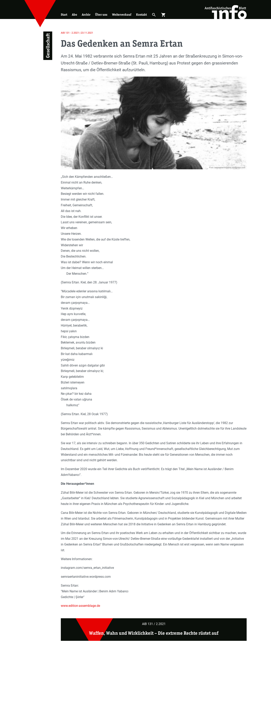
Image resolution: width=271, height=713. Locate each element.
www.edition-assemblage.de (80, 606)
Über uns (101, 14)
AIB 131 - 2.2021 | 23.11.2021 (77, 32)
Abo (74, 14)
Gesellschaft (48, 45)
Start (64, 14)
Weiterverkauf (121, 14)
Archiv (86, 14)
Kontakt (141, 14)
